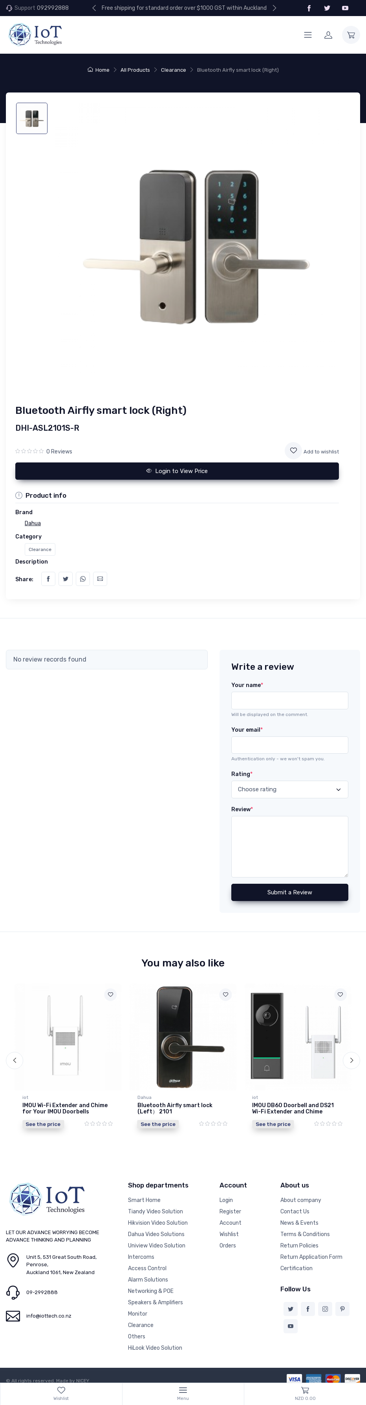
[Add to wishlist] (293, 450)
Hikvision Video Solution (158, 1217)
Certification (296, 1262)
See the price (43, 1124)
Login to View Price (177, 471)
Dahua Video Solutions (156, 1228)
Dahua (144, 1097)
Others (136, 1330)
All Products (135, 70)
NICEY (82, 1375)
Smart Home (144, 1194)
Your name (247, 685)
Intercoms (141, 1251)
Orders (228, 1239)
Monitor (137, 1308)
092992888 (53, 8)
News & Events (299, 1217)
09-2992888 (42, 1286)
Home (99, 70)
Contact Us (294, 1205)
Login (226, 1194)
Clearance (173, 70)
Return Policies (299, 1239)
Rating (242, 774)
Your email (247, 730)
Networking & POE (151, 1285)
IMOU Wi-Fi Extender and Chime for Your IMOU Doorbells (65, 1108)
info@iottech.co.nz (48, 1310)
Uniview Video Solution (156, 1239)
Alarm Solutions (148, 1274)
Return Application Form (311, 1251)
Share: (24, 579)
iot (25, 1097)
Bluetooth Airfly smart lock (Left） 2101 (174, 1108)
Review (242, 809)
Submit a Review (289, 892)
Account (231, 1217)
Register (230, 1205)
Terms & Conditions (305, 1228)
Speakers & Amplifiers (155, 1296)
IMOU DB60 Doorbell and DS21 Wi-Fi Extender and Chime (293, 1108)
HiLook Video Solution (155, 1342)
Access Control (147, 1262)
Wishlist (229, 1228)
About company (300, 1194)
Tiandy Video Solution (155, 1205)
